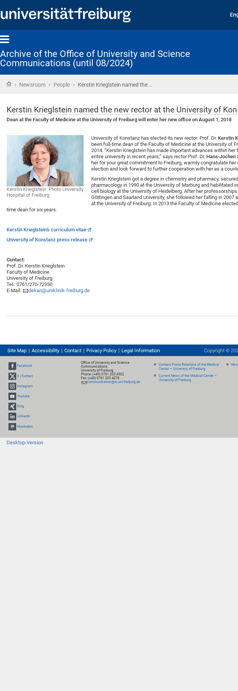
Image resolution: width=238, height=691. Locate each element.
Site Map (17, 350)
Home (9, 84)
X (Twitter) (25, 376)
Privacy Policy (101, 350)
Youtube (23, 396)
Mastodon (25, 426)
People (62, 85)
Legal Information (140, 350)
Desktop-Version (25, 442)
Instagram (25, 386)
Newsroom (32, 85)
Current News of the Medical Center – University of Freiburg (188, 378)
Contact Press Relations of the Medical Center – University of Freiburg (189, 367)
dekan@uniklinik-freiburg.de (59, 290)
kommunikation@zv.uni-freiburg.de (113, 382)
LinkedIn (23, 416)
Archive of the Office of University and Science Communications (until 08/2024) (95, 59)
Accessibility (45, 350)
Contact (72, 350)
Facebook (24, 366)
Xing (20, 406)
